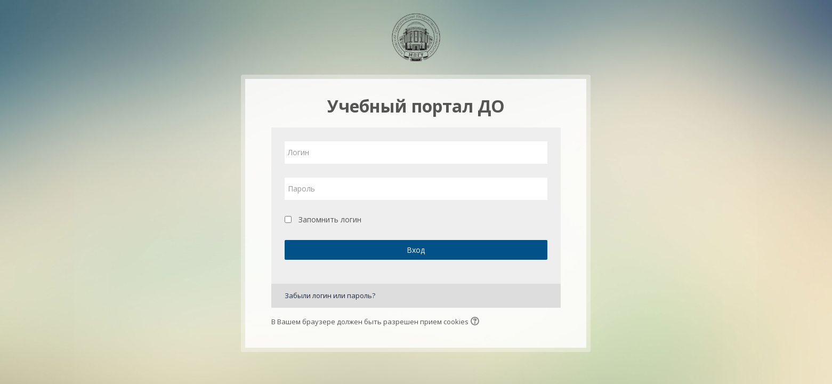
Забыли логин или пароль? (330, 295)
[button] (476, 322)
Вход (416, 250)
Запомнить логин (329, 219)
